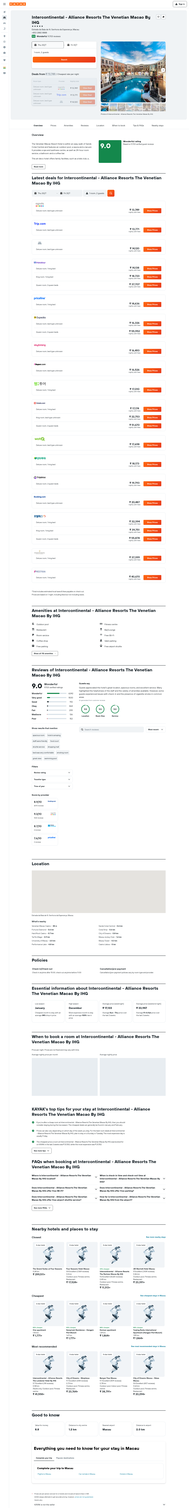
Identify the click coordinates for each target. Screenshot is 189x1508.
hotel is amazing (54, 735)
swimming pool (51, 758)
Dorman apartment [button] (108, 1330)
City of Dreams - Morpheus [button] (78, 1378)
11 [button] (90, 75)
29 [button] (71, 94)
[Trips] (4, 60)
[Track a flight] (4, 41)
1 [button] (71, 69)
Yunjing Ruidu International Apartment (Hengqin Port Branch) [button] (148, 1331)
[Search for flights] (4, 12)
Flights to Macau (44, 1474)
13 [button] (59, 82)
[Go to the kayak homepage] (17, 4)
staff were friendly (40, 741)
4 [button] (90, 69)
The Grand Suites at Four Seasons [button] (47, 1269)
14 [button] (65, 82)
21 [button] (65, 88)
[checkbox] (45, 803)
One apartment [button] (39, 1330)
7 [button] (64, 75)
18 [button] (90, 82)
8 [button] (71, 75)
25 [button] (90, 88)
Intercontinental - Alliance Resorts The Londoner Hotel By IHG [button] (48, 1379)
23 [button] (77, 88)
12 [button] (52, 82)
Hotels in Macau (126, 1474)
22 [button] (71, 88)
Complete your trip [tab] (44, 1458)
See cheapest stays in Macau (153, 1295)
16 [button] (78, 82)
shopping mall (53, 747)
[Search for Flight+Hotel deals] (4, 28)
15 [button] (71, 82)
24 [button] (84, 88)
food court (55, 741)
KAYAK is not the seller (100, 1504)
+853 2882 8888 (39, 32)
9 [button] (77, 75)
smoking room (63, 752)
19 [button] (52, 88)
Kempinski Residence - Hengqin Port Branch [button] (80, 1331)
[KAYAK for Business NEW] (4, 52)
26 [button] (52, 94)
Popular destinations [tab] (66, 1458)
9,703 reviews (54, 36)
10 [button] (84, 75)
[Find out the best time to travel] (4, 47)
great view (37, 758)
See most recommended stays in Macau (149, 1346)
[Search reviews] (114, 729)
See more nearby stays (156, 1237)
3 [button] (84, 69)
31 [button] (84, 94)
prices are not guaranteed (84, 1497)
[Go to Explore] (4, 36)
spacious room (39, 735)
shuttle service (39, 747)
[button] (4, 4)
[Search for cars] (4, 23)
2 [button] (77, 69)
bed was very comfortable (43, 752)
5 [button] (52, 75)
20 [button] (58, 88)
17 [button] (84, 82)
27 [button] (59, 94)
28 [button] (65, 94)
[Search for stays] (4, 17)
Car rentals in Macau (87, 1474)
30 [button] (77, 94)
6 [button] (58, 75)
